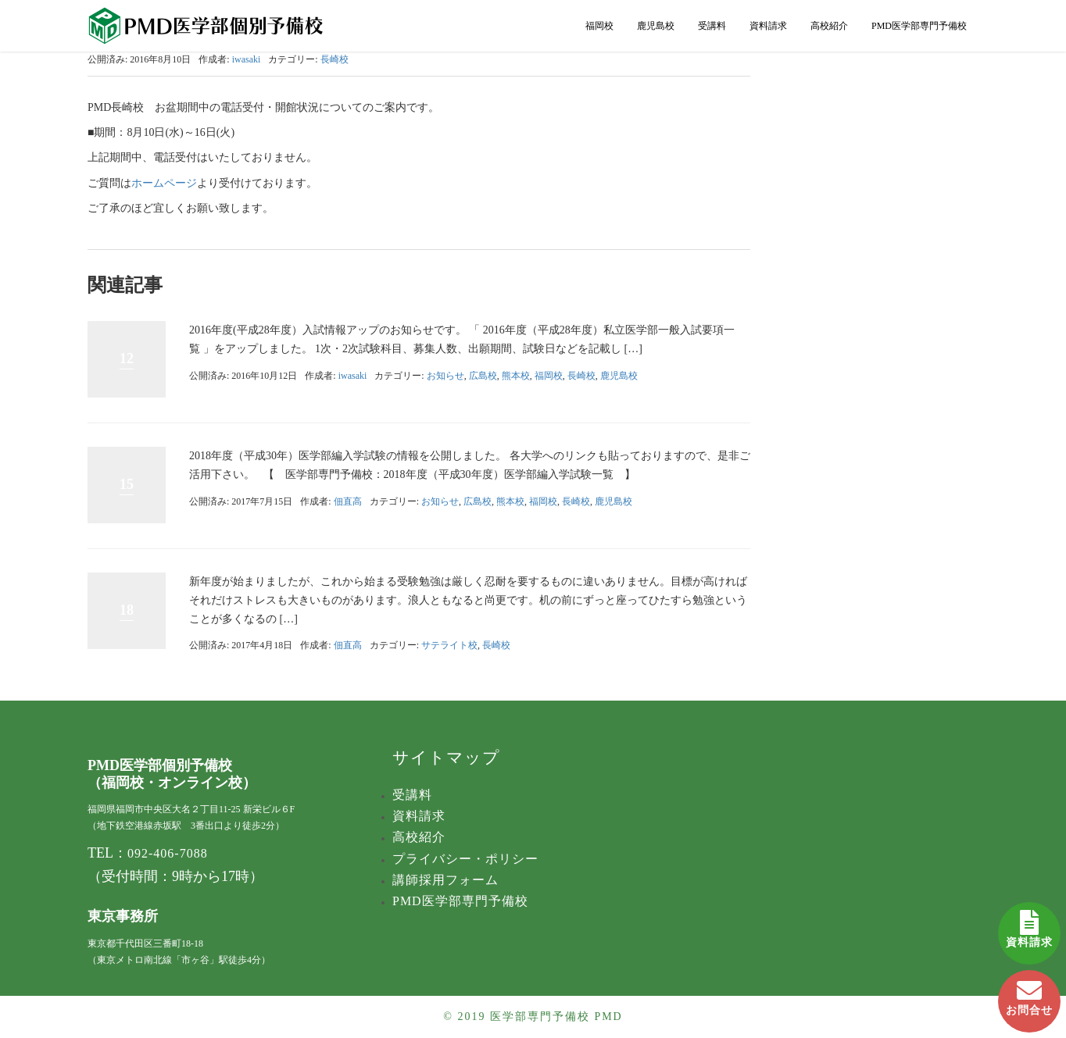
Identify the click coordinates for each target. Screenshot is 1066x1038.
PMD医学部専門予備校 (919, 25)
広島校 (483, 375)
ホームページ (164, 183)
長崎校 (334, 59)
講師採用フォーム (445, 879)
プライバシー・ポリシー (465, 858)
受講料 (712, 25)
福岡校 (599, 25)
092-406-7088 (167, 853)
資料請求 (1029, 925)
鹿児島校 (655, 25)
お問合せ (1029, 993)
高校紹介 (829, 25)
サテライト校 (449, 645)
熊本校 (516, 375)
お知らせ (445, 375)
